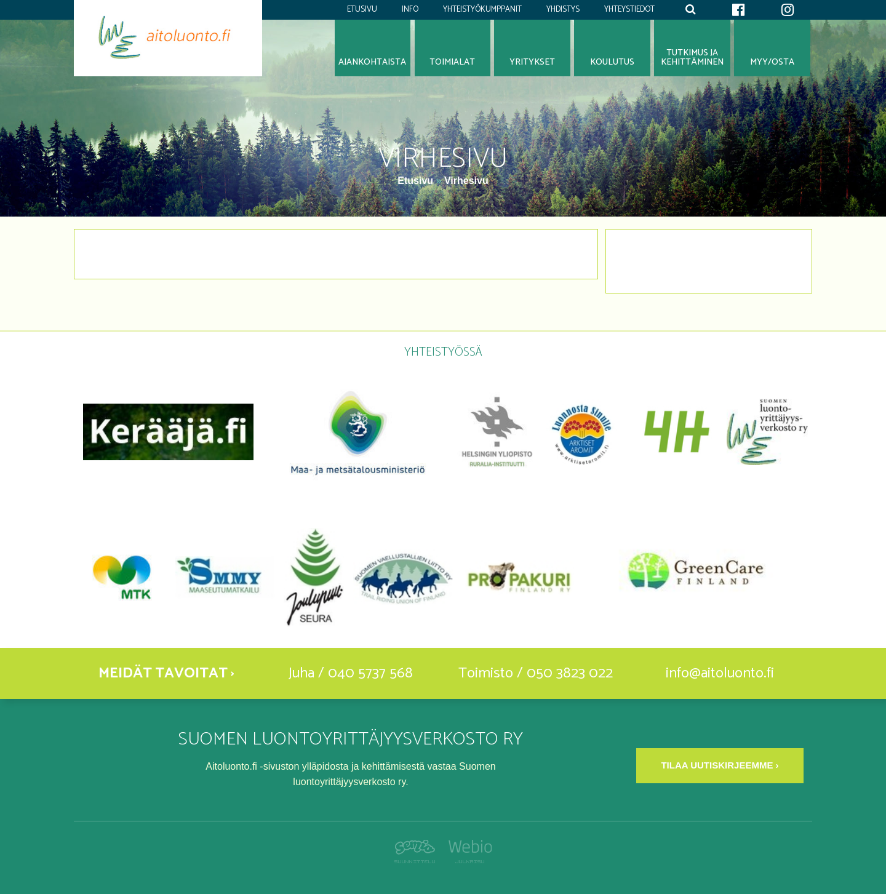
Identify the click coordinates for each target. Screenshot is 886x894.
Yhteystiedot (629, 9)
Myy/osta (772, 62)
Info (410, 9)
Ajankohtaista (372, 62)
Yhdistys (563, 9)
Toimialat (452, 62)
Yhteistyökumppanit (482, 9)
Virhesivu (466, 180)
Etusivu (362, 9)
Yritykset (532, 62)
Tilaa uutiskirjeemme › (719, 765)
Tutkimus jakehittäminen (692, 58)
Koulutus (612, 62)
